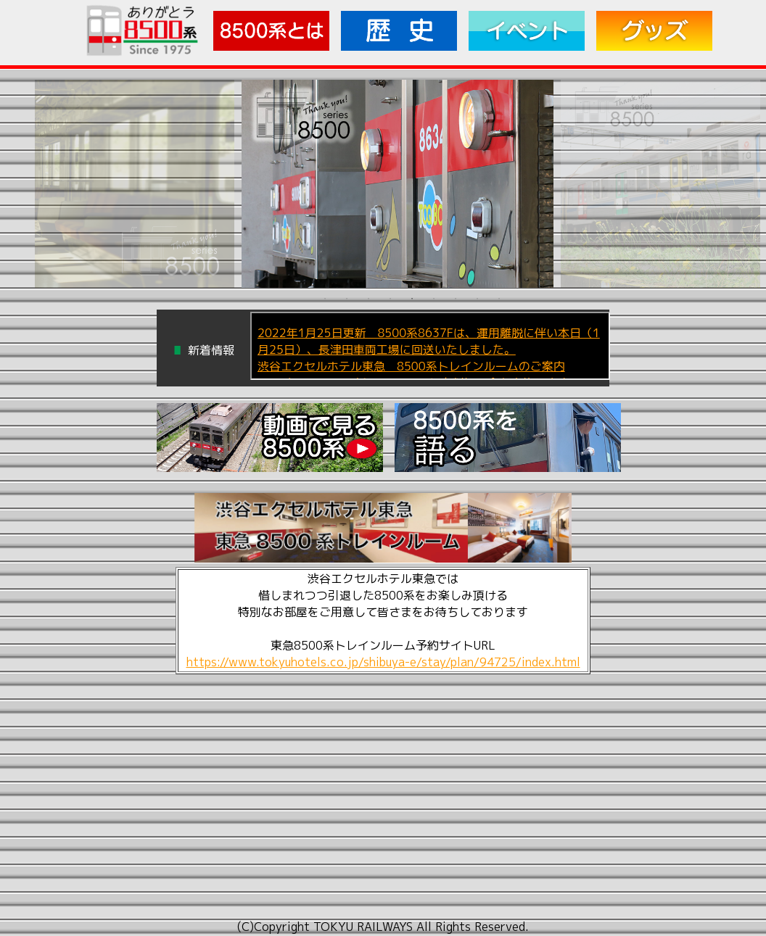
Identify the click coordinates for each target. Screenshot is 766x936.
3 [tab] (368, 298)
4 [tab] (390, 298)
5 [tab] (412, 298)
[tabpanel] (396, 183)
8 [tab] (477, 298)
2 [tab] (346, 298)
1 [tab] (325, 298)
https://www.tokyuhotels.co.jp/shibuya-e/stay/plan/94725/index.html (383, 662)
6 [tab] (434, 298)
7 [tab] (455, 298)
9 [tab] (499, 298)
